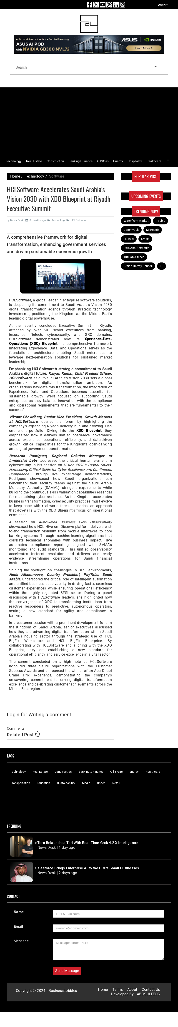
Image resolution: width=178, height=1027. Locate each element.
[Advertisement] (89, 121)
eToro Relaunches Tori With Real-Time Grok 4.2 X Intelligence (86, 843)
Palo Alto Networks (136, 248)
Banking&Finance (80, 161)
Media (86, 783)
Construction (55, 161)
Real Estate (34, 161)
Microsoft (152, 229)
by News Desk (15, 220)
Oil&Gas (103, 161)
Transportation (20, 783)
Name (19, 912)
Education (43, 783)
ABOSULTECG (148, 994)
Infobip (160, 220)
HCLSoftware (76, 220)
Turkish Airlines (134, 257)
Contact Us (151, 989)
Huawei (129, 239)
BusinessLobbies (63, 991)
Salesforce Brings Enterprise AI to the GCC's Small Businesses (87, 868)
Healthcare (153, 161)
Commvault (131, 229)
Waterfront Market (136, 220)
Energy (118, 161)
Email (18, 926)
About (132, 989)
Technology (14, 161)
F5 (161, 266)
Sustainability (66, 783)
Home (15, 176)
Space (101, 783)
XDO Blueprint (88, 430)
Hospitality (135, 161)
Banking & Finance (90, 771)
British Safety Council (138, 266)
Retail (116, 783)
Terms (117, 989)
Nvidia (145, 239)
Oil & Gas (116, 771)
